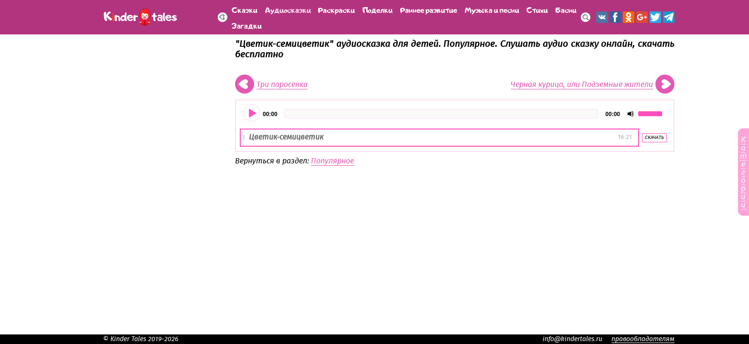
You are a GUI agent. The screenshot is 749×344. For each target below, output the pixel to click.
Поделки (378, 9)
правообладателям (642, 339)
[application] (455, 113)
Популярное (332, 161)
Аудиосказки (288, 9)
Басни (566, 9)
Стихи (537, 9)
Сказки (244, 9)
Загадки (247, 25)
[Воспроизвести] (252, 113)
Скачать (654, 137)
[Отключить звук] (630, 113)
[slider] (441, 113)
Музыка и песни (492, 9)
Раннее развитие (428, 9)
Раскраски (336, 9)
